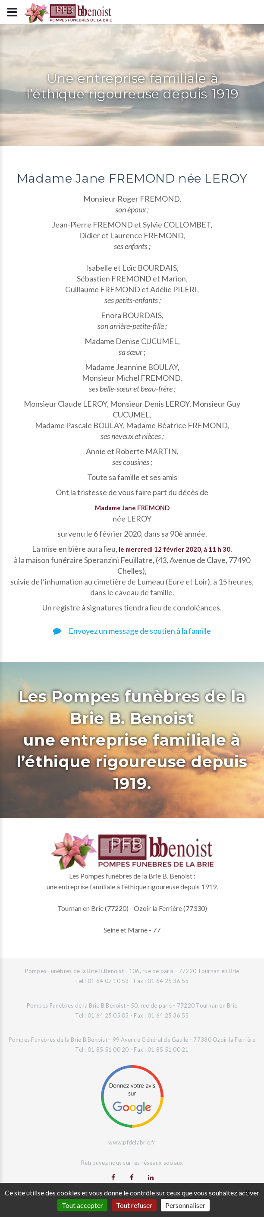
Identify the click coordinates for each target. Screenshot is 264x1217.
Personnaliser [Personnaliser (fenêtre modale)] (185, 1205)
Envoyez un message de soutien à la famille (132, 630)
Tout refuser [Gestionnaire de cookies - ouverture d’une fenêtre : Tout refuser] (134, 1205)
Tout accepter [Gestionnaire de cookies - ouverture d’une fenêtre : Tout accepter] (82, 1205)
